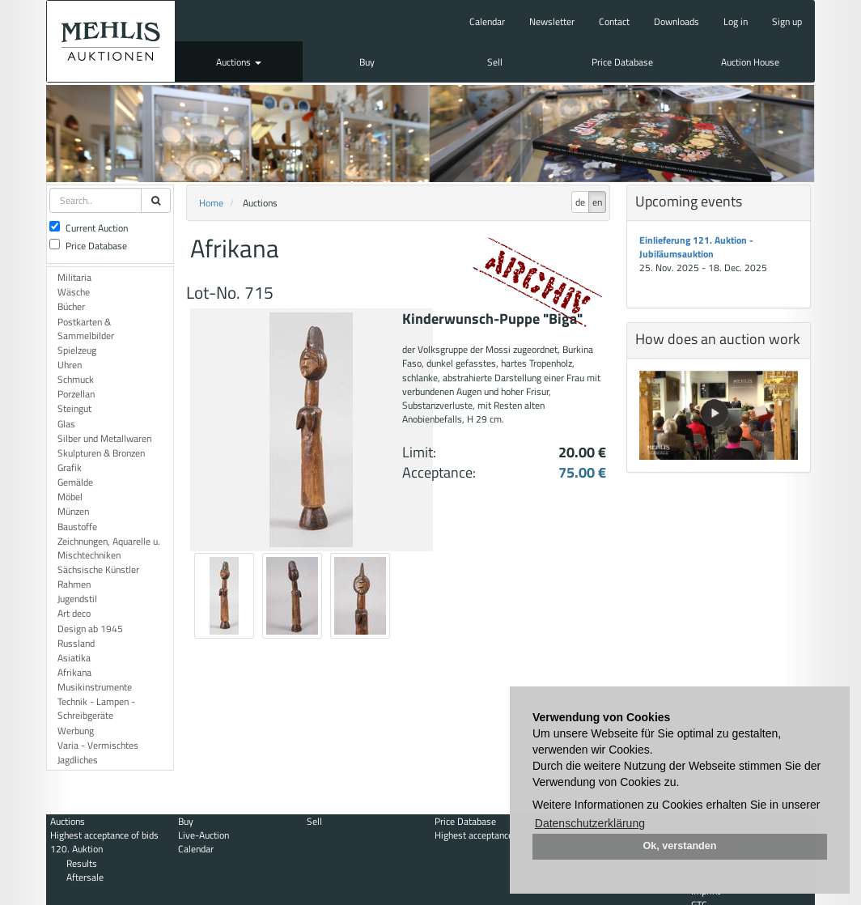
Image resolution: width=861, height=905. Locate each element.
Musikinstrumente (94, 687)
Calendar (487, 21)
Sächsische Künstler (98, 569)
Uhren (69, 364)
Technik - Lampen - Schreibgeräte (96, 708)
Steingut (74, 408)
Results (81, 863)
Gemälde (75, 482)
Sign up (787, 21)
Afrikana (74, 672)
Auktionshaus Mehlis (111, 41)
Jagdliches (77, 759)
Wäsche (73, 292)
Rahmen (74, 584)
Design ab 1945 (90, 628)
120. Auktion (76, 848)
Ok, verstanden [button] (680, 846)
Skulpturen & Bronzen (101, 453)
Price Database (622, 62)
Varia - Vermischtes (97, 745)
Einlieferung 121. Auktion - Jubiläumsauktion (696, 246)
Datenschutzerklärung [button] (590, 823)
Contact (614, 21)
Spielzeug (76, 350)
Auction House (750, 62)
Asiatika (74, 657)
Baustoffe (77, 526)
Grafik (69, 467)
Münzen (73, 511)
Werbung (75, 730)
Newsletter (552, 21)
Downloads (676, 21)
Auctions (238, 62)
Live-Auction (203, 835)
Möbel (70, 496)
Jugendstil (77, 598)
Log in (735, 21)
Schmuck (75, 379)
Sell (495, 62)
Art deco (74, 613)
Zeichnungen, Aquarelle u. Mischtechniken (108, 548)
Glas (66, 423)
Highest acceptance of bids (104, 835)
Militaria (74, 277)
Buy (367, 62)
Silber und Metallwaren (104, 438)
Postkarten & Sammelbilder (85, 328)
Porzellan (76, 394)
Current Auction (88, 228)
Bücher (71, 306)
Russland (76, 643)
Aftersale (85, 877)
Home (211, 202)
